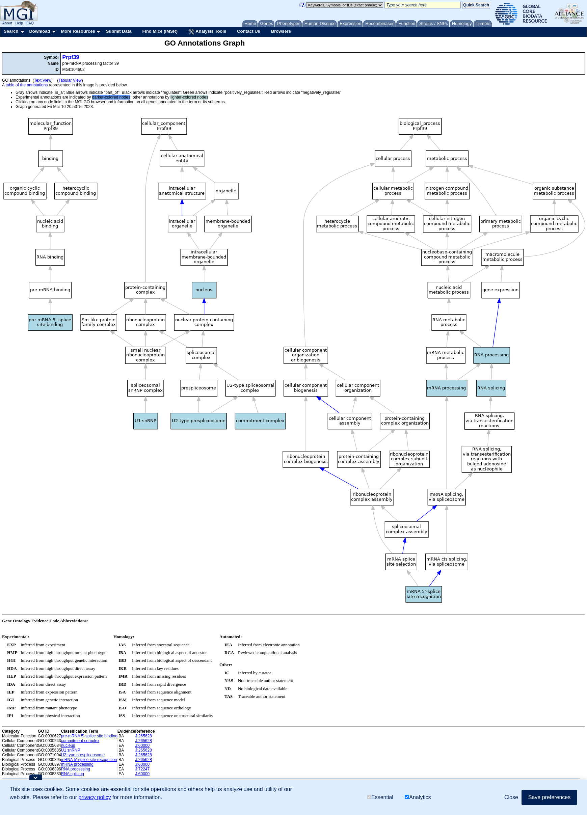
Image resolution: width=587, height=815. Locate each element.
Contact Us (248, 31)
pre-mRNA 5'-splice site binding (89, 736)
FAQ (30, 23)
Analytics (418, 797)
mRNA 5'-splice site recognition (89, 759)
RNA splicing (72, 773)
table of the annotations (27, 85)
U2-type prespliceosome (83, 755)
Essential (380, 797)
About (7, 23)
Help (19, 23)
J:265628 (143, 736)
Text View (42, 80)
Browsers (281, 31)
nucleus (68, 745)
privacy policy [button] (94, 797)
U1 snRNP (70, 750)
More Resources (78, 31)
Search (11, 31)
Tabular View (69, 80)
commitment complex (80, 740)
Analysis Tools (207, 32)
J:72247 (142, 769)
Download (39, 31)
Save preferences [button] (549, 797)
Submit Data (119, 31)
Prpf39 (70, 57)
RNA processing (75, 769)
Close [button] (511, 797)
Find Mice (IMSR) (160, 31)
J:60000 (142, 745)
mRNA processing (77, 764)
